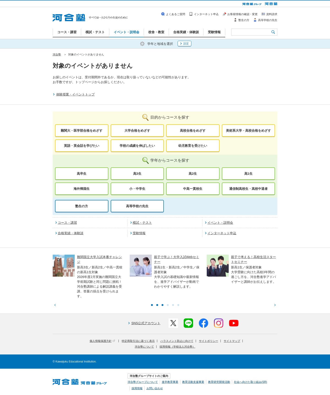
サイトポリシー (208, 341)
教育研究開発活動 (219, 382)
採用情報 (137, 388)
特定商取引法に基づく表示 (138, 341)
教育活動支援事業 (193, 382)
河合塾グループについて (143, 382)
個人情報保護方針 (102, 341)
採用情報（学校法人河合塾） (177, 346)
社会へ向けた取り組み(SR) (250, 382)
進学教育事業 (170, 382)
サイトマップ (232, 341)
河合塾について (144, 346)
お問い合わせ (154, 388)
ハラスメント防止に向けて (176, 341)
